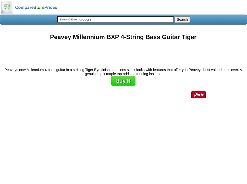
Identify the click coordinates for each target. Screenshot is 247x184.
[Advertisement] (123, 52)
